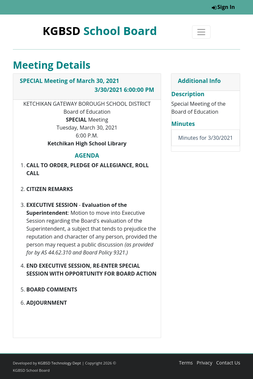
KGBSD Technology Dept (59, 362)
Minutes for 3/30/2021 (205, 137)
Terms (186, 363)
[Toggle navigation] (201, 32)
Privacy (204, 363)
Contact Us (228, 363)
